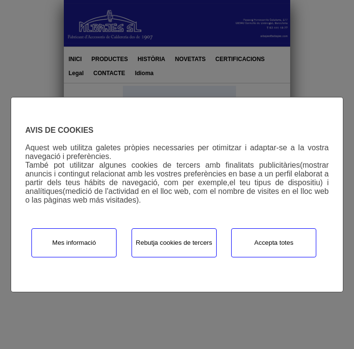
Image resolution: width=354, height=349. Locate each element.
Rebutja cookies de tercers (174, 242)
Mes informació (74, 242)
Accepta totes (274, 242)
